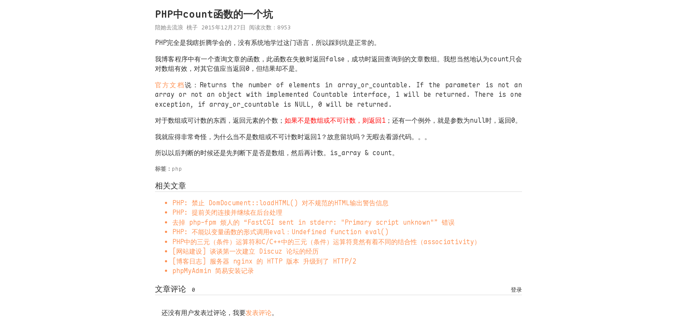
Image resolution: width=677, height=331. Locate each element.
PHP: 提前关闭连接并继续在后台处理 (227, 212)
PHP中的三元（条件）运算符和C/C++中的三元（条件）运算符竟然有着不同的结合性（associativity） (326, 242)
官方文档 (170, 85)
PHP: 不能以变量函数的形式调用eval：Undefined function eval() (280, 232)
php (177, 168)
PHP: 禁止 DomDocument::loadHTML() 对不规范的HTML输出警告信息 (280, 203)
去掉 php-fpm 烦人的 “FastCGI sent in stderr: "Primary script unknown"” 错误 (313, 222)
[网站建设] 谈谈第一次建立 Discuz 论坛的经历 (245, 251)
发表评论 (259, 313)
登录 (516, 289)
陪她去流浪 (169, 27)
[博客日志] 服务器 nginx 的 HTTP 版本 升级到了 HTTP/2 (264, 261)
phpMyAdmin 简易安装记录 (213, 271)
